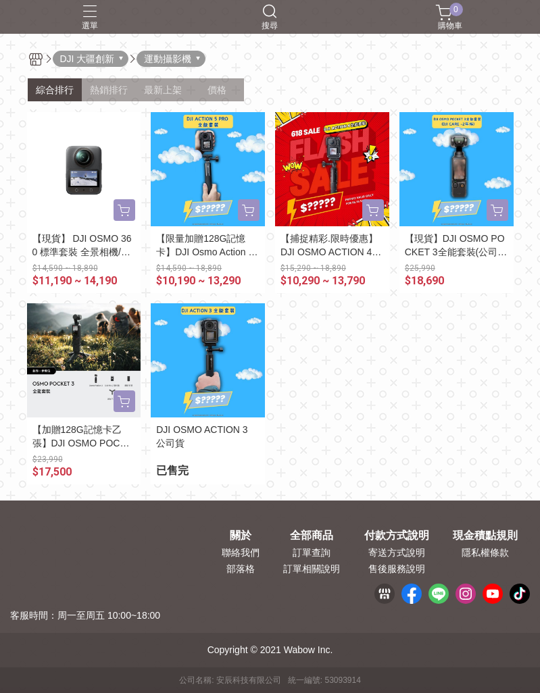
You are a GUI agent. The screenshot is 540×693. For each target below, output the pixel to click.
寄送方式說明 (396, 552)
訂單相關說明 (311, 568)
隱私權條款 (485, 552)
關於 (240, 535)
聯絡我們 (241, 552)
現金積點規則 (485, 535)
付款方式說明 (396, 535)
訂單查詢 (311, 552)
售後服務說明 (396, 568)
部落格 (240, 568)
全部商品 (311, 535)
